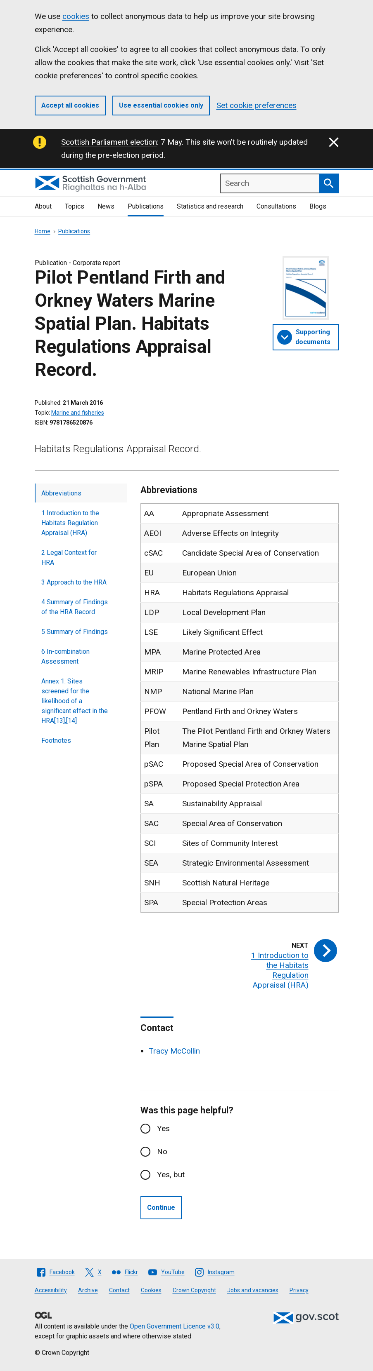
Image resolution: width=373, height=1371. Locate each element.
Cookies (151, 1290)
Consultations (276, 206)
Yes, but (171, 1174)
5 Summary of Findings (74, 632)
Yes (163, 1128)
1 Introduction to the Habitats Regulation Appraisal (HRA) (70, 523)
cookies (75, 16)
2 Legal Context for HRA (69, 557)
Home (42, 231)
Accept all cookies (70, 105)
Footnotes (56, 740)
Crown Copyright (194, 1290)
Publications (146, 206)
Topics (74, 206)
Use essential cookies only (161, 105)
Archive (88, 1290)
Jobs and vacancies (252, 1290)
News (105, 206)
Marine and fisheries (77, 412)
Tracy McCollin (174, 1051)
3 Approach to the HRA (74, 582)
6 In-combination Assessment (65, 656)
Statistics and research (210, 206)
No (162, 1151)
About (43, 206)
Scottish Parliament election (109, 142)
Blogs (317, 206)
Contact (119, 1290)
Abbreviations (61, 493)
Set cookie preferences (256, 105)
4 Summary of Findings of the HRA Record (74, 607)
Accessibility (51, 1290)
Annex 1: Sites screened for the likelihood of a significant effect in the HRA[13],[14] (74, 701)
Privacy (299, 1290)
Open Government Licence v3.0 (174, 1326)
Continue (161, 1207)
